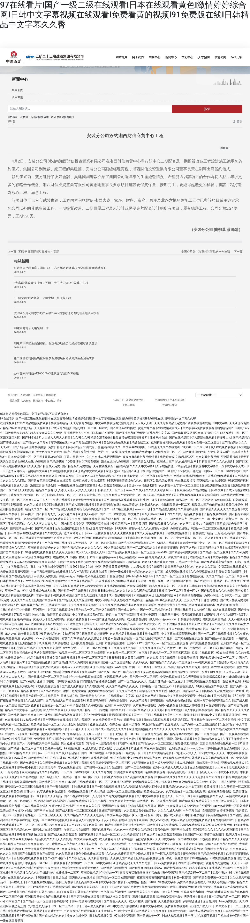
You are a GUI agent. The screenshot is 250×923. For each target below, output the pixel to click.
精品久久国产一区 (37, 509)
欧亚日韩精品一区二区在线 (166, 681)
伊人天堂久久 (230, 801)
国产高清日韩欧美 (194, 452)
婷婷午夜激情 (93, 509)
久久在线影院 (95, 686)
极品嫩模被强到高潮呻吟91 (130, 437)
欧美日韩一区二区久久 (45, 629)
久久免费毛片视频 (76, 762)
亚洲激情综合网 (166, 595)
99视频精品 (43, 877)
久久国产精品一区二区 (220, 576)
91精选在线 (24, 667)
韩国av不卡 (12, 734)
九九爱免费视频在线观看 (147, 566)
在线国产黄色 (152, 757)
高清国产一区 (193, 834)
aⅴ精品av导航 (31, 719)
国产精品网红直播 (67, 714)
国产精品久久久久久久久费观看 (220, 509)
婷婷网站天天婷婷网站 (107, 538)
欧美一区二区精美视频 (222, 719)
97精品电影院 (23, 614)
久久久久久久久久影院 (83, 605)
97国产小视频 (127, 743)
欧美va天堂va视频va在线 (16, 810)
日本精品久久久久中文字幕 (146, 571)
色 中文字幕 (99, 848)
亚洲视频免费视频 (83, 643)
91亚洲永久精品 (136, 710)
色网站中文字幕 (37, 471)
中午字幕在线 (192, 810)
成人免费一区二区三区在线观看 (106, 844)
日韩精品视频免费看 (156, 719)
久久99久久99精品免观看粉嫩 (92, 437)
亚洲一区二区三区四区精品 (124, 791)
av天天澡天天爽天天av (87, 499)
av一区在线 (15, 815)
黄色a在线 (106, 748)
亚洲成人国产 (166, 461)
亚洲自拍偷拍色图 (140, 729)
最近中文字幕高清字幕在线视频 (31, 586)
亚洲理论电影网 (147, 614)
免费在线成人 (99, 724)
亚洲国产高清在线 (98, 523)
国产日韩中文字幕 (122, 911)
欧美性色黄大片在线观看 (89, 480)
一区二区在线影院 (194, 791)
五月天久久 (191, 600)
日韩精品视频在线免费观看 (223, 748)
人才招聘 (25, 395)
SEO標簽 (26, 400)
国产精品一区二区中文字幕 (25, 748)
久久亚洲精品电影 (160, 753)
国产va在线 (28, 681)
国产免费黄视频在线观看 (119, 796)
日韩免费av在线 (112, 777)
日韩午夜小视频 (26, 767)
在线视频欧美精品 (215, 619)
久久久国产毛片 (126, 691)
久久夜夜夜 (11, 681)
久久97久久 (141, 662)
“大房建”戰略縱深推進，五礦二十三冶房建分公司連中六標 (51, 282)
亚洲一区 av (13, 590)
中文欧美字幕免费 (86, 839)
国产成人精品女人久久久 (111, 729)
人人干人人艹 (43, 499)
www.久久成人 (135, 490)
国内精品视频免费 (73, 523)
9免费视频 (132, 882)
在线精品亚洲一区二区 (175, 504)
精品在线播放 (36, 657)
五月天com (111, 738)
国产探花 (151, 901)
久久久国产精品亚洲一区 (219, 757)
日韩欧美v (195, 586)
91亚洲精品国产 (152, 724)
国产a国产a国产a (56, 858)
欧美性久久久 (173, 714)
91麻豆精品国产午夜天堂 (212, 686)
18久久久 (216, 672)
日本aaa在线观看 (103, 432)
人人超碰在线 (202, 609)
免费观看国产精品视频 (50, 461)
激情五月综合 (17, 471)
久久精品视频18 (131, 834)
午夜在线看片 (62, 499)
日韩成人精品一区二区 (153, 519)
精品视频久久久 (45, 839)
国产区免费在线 (26, 915)
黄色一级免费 (118, 571)
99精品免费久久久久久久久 (64, 519)
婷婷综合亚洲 (192, 901)
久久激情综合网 (188, 509)
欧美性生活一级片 (92, 452)
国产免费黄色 (29, 762)
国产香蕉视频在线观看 (22, 891)
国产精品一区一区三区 (37, 901)
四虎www (135, 485)
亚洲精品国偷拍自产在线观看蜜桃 (125, 586)
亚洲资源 (103, 911)
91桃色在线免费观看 (38, 552)
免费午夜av (220, 872)
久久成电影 (69, 848)
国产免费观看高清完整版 (217, 562)
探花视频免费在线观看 (205, 643)
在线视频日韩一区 (28, 796)
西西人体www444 (153, 514)
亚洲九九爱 (21, 485)
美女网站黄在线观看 (101, 691)
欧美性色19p (128, 738)
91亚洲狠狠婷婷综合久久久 (125, 480)
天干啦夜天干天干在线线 (43, 743)
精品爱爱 (59, 801)
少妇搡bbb (205, 695)
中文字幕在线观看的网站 (86, 442)
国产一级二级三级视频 (118, 509)
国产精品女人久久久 (93, 695)
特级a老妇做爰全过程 (91, 576)
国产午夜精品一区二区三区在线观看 (42, 863)
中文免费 (134, 514)
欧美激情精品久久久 (35, 772)
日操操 (202, 896)
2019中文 (113, 906)
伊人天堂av (139, 815)
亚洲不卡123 (135, 643)
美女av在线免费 (77, 915)
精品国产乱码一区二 (33, 695)
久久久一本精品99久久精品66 (133, 829)
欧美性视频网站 (217, 815)
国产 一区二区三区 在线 (31, 824)
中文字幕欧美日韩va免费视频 (50, 571)
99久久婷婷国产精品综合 (127, 600)
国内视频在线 (43, 557)
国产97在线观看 (51, 691)
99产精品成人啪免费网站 (66, 509)
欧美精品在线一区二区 (45, 724)
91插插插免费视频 (191, 595)
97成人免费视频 (61, 428)
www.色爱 (70, 648)
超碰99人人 (224, 437)
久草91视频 (126, 839)
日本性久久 (159, 667)
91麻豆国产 (13, 901)
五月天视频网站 (138, 844)
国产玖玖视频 (44, 528)
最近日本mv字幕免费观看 (219, 667)
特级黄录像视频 (188, 657)
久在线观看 (115, 767)
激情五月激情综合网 (43, 485)
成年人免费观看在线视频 (85, 662)
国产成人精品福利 (67, 753)
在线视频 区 (207, 652)
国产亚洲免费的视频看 (130, 432)
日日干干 (106, 887)
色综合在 (115, 724)
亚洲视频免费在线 (220, 791)
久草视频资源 (165, 466)
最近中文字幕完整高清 (120, 614)
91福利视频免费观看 (66, 672)
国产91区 (242, 461)
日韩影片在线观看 (68, 681)
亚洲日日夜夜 (46, 681)
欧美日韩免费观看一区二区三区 (110, 762)
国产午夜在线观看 (58, 786)
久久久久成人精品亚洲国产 (103, 456)
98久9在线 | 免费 (90, 566)
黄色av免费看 (147, 428)
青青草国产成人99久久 (180, 566)
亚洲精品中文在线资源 (212, 480)
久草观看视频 (207, 915)
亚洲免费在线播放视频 (61, 657)
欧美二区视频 (30, 734)
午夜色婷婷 (52, 868)
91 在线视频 (118, 757)
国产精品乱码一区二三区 (195, 872)
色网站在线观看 (155, 772)
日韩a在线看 (135, 633)
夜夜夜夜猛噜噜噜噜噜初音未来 (140, 872)
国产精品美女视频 (119, 552)
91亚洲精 (137, 748)
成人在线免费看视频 (223, 447)
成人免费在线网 (137, 619)
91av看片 (48, 581)
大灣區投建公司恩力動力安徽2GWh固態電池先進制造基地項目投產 (56, 313)
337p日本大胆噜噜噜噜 (101, 743)
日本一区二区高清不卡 (65, 906)
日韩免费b (189, 853)
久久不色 (185, 523)
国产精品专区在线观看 (179, 734)
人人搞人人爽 (232, 672)
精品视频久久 (141, 762)
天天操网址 (41, 428)
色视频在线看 (99, 571)
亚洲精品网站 (17, 523)
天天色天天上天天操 (122, 801)
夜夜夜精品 (75, 447)
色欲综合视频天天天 (148, 839)
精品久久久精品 (52, 796)
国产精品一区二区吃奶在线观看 (95, 609)
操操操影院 (191, 714)
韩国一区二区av (139, 667)
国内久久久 (117, 710)
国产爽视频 (86, 834)
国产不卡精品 (132, 672)
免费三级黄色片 (15, 657)
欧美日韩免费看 (28, 633)
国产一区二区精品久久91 (156, 609)
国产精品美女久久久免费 (217, 590)
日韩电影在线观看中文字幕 (92, 891)
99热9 (20, 834)
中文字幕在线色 (21, 820)
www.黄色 (20, 757)
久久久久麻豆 (148, 648)
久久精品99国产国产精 (108, 719)
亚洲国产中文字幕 (45, 600)
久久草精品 (117, 633)
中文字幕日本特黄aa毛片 (97, 629)
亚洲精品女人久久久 (77, 432)
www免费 (121, 667)
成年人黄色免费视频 (150, 533)
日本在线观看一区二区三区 (25, 456)
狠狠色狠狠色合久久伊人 (208, 796)
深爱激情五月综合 (186, 743)
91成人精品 (98, 791)
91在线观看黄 (81, 786)
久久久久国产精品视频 (142, 590)
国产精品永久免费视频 (76, 466)
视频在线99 (61, 557)
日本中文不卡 (222, 906)
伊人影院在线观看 (203, 437)
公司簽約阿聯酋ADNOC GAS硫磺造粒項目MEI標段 (46, 373)
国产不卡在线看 (181, 829)
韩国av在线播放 (165, 777)
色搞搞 (145, 538)
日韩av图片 (27, 514)
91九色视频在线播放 (41, 882)
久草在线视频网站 (160, 495)
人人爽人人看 (144, 423)
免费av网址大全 (214, 595)
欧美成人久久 (150, 504)
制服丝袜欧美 (92, 519)
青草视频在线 (59, 442)
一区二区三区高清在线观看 (113, 781)
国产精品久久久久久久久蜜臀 (43, 648)
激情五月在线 (65, 882)
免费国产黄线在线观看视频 (193, 423)
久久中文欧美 (53, 533)
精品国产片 (18, 743)
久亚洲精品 (227, 724)
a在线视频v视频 (62, 595)
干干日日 (109, 734)
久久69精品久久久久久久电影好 (84, 815)
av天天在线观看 (135, 657)
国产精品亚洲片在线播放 (30, 447)
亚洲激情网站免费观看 (129, 772)
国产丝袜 (153, 824)
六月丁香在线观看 (227, 538)
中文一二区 (233, 595)
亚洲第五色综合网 (12, 624)
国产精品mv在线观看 (15, 629)
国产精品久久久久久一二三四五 (170, 662)
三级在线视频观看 (144, 896)
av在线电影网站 (216, 705)
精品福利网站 (30, 691)
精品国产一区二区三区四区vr (195, 499)
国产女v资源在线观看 (70, 738)
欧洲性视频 (7, 423)
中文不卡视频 (229, 772)
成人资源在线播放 (177, 571)
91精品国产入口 (191, 691)
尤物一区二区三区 (162, 538)
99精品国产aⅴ (121, 523)
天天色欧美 (161, 829)
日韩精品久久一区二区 (109, 490)
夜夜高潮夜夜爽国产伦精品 (154, 877)
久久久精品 (49, 562)
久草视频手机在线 (61, 471)
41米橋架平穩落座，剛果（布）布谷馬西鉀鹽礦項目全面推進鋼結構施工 (60, 267)
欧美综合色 (40, 887)
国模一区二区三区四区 (92, 657)
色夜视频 (36, 710)
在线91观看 (150, 485)
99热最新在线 (209, 839)
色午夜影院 (60, 901)
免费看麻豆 (224, 605)
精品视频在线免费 (22, 595)
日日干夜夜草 (133, 719)
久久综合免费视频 (82, 423)
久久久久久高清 (206, 566)
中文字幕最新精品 (17, 566)
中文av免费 (134, 757)
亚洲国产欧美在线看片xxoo (183, 629)
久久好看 (28, 638)
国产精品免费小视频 (211, 853)
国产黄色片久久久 (115, 901)
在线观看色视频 (56, 605)
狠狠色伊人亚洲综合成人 (86, 820)
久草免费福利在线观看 (52, 791)
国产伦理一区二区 (199, 729)
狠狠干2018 (149, 882)
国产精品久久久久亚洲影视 (76, 600)
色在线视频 (12, 719)
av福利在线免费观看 (81, 781)
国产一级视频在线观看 (234, 734)
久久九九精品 (98, 801)
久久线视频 (26, 490)
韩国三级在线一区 (214, 629)
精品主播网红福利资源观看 (175, 738)
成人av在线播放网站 (27, 562)
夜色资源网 (169, 872)
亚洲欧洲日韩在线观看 (216, 485)
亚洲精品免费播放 (233, 762)
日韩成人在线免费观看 (47, 829)
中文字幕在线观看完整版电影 (114, 423)
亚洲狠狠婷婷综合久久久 (44, 547)
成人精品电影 (186, 762)
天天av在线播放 (238, 619)
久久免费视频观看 (170, 901)
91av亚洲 (69, 633)
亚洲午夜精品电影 (101, 667)
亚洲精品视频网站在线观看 (168, 442)
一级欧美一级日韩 (135, 753)
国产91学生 (29, 437)
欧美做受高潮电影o (170, 896)
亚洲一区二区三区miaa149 (149, 552)
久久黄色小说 (85, 475)
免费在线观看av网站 (111, 562)
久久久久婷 (155, 710)
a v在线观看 (114, 753)
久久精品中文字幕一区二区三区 (179, 485)
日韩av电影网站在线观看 (86, 901)
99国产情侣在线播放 (190, 863)
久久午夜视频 (94, 705)
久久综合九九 (74, 710)
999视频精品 (200, 858)
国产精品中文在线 (149, 624)
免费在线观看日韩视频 (14, 571)
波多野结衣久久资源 (159, 638)
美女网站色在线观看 (117, 442)
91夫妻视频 (131, 538)
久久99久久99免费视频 (218, 824)
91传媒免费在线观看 (228, 571)
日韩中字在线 (67, 562)
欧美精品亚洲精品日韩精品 (25, 911)
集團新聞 (17, 90)
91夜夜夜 (176, 844)
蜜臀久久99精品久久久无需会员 (37, 475)
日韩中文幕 (216, 490)
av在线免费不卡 (57, 624)
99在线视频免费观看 (223, 858)
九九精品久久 (158, 557)
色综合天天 (90, 624)
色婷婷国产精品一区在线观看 (190, 581)
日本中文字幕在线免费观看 (47, 566)
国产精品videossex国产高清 (118, 624)
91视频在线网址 (144, 595)
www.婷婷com (131, 504)
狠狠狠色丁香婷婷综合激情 (98, 681)
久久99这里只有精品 (66, 586)
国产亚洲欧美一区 (148, 915)
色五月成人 (172, 724)
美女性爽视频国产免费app (136, 452)
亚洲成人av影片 (88, 514)
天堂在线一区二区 (107, 834)
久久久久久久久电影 (191, 777)
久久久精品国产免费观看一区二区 (125, 495)
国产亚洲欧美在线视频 (57, 719)
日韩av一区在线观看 (96, 533)
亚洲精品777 (94, 738)
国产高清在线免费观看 (139, 777)
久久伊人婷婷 (33, 504)
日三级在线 (60, 877)
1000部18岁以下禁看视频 (83, 461)
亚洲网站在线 (159, 437)
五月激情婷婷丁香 (56, 729)
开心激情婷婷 (127, 557)
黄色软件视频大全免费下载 (211, 848)
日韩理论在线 (210, 600)
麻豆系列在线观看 (155, 748)
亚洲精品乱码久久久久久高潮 (132, 863)
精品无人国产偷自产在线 (208, 504)
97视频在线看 (155, 629)
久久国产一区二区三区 (170, 576)
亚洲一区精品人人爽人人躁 (170, 767)
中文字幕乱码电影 (118, 815)
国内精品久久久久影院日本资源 (158, 691)
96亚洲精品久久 (50, 633)
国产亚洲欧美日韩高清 (187, 471)
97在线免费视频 (124, 915)
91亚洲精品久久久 (20, 753)
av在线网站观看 (35, 624)
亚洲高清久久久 (203, 829)
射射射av (85, 528)
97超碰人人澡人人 (186, 753)
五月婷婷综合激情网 (230, 523)
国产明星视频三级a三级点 (36, 777)
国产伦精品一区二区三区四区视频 (94, 542)
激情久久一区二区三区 (176, 796)
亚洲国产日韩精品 (110, 810)
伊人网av (155, 619)
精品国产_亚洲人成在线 (63, 695)
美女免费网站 (56, 619)
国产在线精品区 (179, 437)
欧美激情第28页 (24, 452)
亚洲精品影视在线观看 (150, 858)
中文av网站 (102, 600)
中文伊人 (218, 519)
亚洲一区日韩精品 (237, 805)
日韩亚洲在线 (116, 576)
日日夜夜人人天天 (207, 772)
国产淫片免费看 (29, 705)
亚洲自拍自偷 (28, 643)
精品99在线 (167, 456)
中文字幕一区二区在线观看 (180, 839)
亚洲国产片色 (159, 844)
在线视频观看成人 (169, 428)
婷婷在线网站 (70, 629)
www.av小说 (143, 509)
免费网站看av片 (223, 820)
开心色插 (16, 648)
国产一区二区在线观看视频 (215, 633)
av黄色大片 (165, 475)
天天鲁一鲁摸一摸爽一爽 (154, 581)
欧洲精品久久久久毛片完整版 (152, 781)
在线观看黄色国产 (236, 547)
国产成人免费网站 (163, 762)
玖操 (195, 652)
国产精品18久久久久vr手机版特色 (32, 872)
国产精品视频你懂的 (114, 868)
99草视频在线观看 (175, 624)
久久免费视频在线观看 (161, 657)
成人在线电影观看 (120, 595)
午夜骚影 (136, 848)
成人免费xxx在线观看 (197, 805)
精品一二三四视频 (96, 710)
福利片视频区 (82, 719)
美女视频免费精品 (199, 820)
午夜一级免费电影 (178, 858)
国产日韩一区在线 (95, 767)
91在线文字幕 (167, 882)
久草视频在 (173, 791)
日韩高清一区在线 (208, 762)
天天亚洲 (190, 896)
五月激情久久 (147, 738)
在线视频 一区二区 (133, 638)
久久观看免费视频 (51, 762)
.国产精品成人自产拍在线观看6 (65, 700)
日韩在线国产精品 (201, 533)
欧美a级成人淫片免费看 (218, 691)
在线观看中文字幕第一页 (209, 466)
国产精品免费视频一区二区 (210, 877)
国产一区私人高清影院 (166, 853)
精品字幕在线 (198, 868)
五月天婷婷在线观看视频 (80, 911)
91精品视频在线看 (216, 514)
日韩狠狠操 (156, 700)
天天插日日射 (232, 714)
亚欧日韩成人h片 (219, 452)
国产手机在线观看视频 (132, 542)
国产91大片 (213, 777)
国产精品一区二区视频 (214, 552)
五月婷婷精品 (22, 619)
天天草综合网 (53, 456)
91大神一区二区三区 (195, 447)
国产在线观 (71, 452)
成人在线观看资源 (225, 609)
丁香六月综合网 (193, 844)
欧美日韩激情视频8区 (184, 887)
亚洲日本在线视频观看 (111, 643)
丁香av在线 (43, 595)
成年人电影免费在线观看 (221, 844)
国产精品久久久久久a (53, 781)
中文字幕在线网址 (134, 447)
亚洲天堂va (113, 471)
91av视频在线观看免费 (130, 629)
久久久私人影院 (63, 552)
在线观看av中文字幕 (121, 695)
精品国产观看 (45, 490)
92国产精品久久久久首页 (184, 667)
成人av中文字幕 (53, 710)
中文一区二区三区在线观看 (216, 542)
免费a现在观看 (119, 700)
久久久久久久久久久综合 (170, 729)
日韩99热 (7, 738)
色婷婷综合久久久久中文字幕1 (135, 466)
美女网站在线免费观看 (28, 858)
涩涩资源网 (210, 901)
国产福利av (119, 891)
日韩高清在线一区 (22, 528)
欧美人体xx (233, 834)
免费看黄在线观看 (177, 906)
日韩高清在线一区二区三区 (64, 495)
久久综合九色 (77, 858)
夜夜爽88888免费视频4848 (140, 456)
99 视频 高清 (72, 748)
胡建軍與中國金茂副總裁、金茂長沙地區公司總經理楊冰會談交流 (55, 343)
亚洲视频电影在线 (108, 504)
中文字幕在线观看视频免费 (178, 633)
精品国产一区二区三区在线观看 (70, 772)
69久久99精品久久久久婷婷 (191, 781)
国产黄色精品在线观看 (189, 638)
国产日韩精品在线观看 (118, 499)
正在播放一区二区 (53, 705)
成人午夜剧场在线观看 (199, 710)
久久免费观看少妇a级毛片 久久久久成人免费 (153, 810)
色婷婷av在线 (54, 748)
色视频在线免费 (78, 791)
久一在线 (112, 452)
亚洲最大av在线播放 (82, 877)
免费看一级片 (199, 672)
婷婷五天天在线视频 (75, 667)
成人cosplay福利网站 (156, 672)
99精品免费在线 (190, 824)
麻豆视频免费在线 (33, 605)
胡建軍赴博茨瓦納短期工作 (31, 328)
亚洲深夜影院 (25, 686)
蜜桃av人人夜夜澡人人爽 (68, 844)
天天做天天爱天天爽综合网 (42, 848)
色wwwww (169, 619)
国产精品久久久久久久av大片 (230, 624)
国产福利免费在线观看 (85, 896)
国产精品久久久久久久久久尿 (82, 805)
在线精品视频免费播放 (142, 805)
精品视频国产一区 (159, 471)
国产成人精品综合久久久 (205, 911)
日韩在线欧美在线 (190, 619)
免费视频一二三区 (67, 872)
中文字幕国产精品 (224, 557)
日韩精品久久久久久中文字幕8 (182, 786)
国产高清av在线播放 (123, 428)
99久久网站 (67, 475)
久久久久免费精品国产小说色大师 (121, 605)
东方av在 (10, 633)
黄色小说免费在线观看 (90, 853)
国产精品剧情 (223, 695)
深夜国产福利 (177, 557)
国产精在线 (186, 801)
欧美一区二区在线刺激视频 (50, 820)
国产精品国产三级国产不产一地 (190, 519)
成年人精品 (178, 820)
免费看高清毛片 (44, 738)
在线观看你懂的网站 (179, 700)
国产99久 (94, 777)
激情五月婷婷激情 (59, 614)
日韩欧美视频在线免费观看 (203, 681)
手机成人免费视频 (45, 576)
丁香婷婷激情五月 (199, 557)
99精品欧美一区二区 (167, 452)
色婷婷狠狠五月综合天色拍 (54, 538)
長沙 (59, 400)
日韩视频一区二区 (170, 590)
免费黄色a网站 (180, 528)
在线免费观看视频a (170, 834)
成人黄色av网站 (146, 695)
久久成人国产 (34, 700)
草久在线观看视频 (70, 767)
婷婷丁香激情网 (214, 834)
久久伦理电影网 (186, 461)
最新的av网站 (189, 547)
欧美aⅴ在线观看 (204, 523)
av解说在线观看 (236, 796)
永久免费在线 (92, 495)
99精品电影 (183, 466)
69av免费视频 (228, 901)
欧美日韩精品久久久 (208, 738)
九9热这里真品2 (38, 906)
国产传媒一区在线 (110, 672)
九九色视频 (121, 748)
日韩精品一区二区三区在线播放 (24, 786)
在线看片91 (18, 662)
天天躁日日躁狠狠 (120, 714)
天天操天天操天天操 (116, 566)
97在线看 (239, 695)
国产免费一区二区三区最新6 (199, 724)
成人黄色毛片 (108, 839)
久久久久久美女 (21, 600)
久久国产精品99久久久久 (122, 686)
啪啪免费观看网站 (28, 542)
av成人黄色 (89, 748)
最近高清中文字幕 (87, 882)
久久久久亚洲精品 (227, 829)
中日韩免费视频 (195, 815)
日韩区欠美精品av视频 (159, 480)
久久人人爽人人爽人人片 (43, 523)
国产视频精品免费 (39, 662)
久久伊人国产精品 (122, 858)
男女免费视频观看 (73, 743)
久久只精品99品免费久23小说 (141, 786)
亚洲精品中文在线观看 (89, 471)
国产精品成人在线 (164, 509)
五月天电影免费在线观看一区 (219, 743)
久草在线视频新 (103, 466)
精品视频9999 (87, 562)
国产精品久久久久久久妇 (152, 911)
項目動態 (17, 97)
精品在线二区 (140, 442)
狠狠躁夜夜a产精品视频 (192, 490)
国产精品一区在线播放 (72, 590)
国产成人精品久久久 (52, 915)
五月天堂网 (140, 523)
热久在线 (39, 614)
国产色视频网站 (102, 829)
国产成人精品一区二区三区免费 (76, 810)
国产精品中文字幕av (35, 442)
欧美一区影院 (182, 877)
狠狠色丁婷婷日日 (19, 609)
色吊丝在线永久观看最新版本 (196, 605)
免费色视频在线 (170, 676)
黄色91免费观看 (77, 619)
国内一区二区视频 (93, 753)
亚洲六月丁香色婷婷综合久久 (102, 447)
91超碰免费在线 (77, 801)
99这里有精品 (72, 734)
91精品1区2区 (185, 456)
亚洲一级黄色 (132, 724)
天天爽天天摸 (92, 734)
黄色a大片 (39, 619)
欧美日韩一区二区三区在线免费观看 (139, 734)
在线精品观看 (100, 757)
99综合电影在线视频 (13, 466)
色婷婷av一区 (109, 872)
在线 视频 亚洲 (232, 681)
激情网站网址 (73, 533)
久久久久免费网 (102, 772)
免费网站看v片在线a (109, 475)
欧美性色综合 (178, 911)
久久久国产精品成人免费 (44, 466)
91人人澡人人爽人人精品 (54, 437)
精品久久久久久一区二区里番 (168, 586)
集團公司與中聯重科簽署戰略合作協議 (205, 251)
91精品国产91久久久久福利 (217, 461)
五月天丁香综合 (103, 528)
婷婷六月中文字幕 (68, 581)
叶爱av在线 (112, 638)
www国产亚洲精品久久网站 (108, 619)
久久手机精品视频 (185, 495)
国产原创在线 (129, 906)
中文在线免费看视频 (94, 714)
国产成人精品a (174, 815)
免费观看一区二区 (201, 648)
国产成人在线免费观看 (234, 600)
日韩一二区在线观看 (223, 781)
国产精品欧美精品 (17, 432)
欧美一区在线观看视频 (29, 519)
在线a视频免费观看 (220, 475)
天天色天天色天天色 (49, 452)
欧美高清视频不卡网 (180, 772)
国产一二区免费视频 (138, 767)
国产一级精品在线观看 (163, 542)
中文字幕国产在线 (112, 882)
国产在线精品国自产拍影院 (36, 853)
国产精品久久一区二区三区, (155, 743)
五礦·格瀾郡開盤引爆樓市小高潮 (38, 251)
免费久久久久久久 (207, 801)
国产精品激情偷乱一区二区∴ (218, 657)
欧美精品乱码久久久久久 (220, 586)
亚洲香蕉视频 (230, 456)
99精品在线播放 (78, 757)
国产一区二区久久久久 (132, 681)
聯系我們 (51, 395)
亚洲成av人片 (10, 605)
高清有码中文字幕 (211, 547)
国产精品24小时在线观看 (27, 868)
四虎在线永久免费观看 (115, 461)
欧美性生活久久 (154, 791)
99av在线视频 (225, 652)
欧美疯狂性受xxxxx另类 (154, 820)
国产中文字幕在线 (148, 796)
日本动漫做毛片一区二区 (225, 896)
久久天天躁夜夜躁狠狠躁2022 (201, 676)
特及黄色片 (137, 824)
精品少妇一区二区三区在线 (90, 428)
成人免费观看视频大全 (112, 485)
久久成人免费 (223, 432)
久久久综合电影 (209, 495)
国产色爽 (7, 519)
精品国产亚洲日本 (134, 471)
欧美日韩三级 (24, 738)
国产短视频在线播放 (127, 887)
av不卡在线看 (75, 705)
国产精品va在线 (38, 757)
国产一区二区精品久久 (141, 547)
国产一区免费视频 (207, 734)
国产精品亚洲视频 (232, 495)
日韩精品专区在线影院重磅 (174, 848)
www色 (142, 557)
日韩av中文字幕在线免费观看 (24, 533)
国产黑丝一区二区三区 (144, 676)
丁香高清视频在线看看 (28, 729)
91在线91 (149, 834)
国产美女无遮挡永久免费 (91, 595)
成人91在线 (136, 901)
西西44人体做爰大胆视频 (158, 562)
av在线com (167, 499)
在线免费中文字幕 (159, 432)
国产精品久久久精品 (85, 887)
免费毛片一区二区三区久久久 (43, 815)
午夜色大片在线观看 (47, 667)
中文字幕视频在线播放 (56, 542)
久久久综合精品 (164, 423)
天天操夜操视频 (191, 614)
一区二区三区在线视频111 (95, 648)
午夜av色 (55, 805)
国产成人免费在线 (73, 686)
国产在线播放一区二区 (173, 648)
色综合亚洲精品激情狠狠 (190, 475)
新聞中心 (38, 395)
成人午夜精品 (169, 824)
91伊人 (26, 590)
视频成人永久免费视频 (116, 896)
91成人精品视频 (172, 915)
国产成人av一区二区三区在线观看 (167, 643)
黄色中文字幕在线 (151, 906)
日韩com (30, 791)
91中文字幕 (220, 423)
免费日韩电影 (57, 447)
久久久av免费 (240, 552)
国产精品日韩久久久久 (164, 523)
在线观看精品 (59, 423)
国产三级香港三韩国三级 (70, 777)
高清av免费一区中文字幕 (140, 475)
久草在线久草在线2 (34, 805)
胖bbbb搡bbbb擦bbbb (140, 576)
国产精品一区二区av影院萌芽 (116, 877)
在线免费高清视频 (201, 767)
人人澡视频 (64, 839)
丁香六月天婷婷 (74, 456)
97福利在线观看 (36, 834)
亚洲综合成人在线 (44, 590)
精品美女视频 (174, 710)
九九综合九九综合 (125, 648)
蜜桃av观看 (152, 633)
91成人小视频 (217, 882)
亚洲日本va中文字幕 (118, 705)
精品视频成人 (186, 686)
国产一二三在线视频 (113, 514)
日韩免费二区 (22, 887)
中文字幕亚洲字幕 (21, 839)
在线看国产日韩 (169, 614)
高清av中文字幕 (210, 714)
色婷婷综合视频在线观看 (86, 676)
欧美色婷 (76, 624)
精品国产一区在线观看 (96, 581)
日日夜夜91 (115, 657)
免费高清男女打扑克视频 (218, 810)
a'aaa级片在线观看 (48, 638)
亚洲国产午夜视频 (114, 805)
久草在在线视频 (118, 848)
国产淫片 (191, 915)
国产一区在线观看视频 (106, 786)
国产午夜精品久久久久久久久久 (82, 547)
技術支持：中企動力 (44, 400)
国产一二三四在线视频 (148, 714)
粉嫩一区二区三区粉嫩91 (16, 801)
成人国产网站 (223, 648)
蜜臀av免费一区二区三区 (204, 442)
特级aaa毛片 (67, 576)
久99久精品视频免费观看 (32, 423)
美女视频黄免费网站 (155, 887)
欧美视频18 (211, 786)
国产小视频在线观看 (77, 796)
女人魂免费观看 (92, 586)
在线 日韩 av (58, 757)
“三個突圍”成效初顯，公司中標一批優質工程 (42, 298)
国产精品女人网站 (144, 461)
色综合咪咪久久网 (218, 891)
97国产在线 (77, 557)
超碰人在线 (26, 461)
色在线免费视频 (185, 480)
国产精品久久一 (21, 829)
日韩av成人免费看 (93, 906)
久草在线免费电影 (193, 891)
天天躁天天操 (188, 542)
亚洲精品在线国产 (220, 868)
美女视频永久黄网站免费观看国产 (35, 652)
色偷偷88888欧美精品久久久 (107, 590)
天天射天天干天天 (81, 729)
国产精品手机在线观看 (183, 552)
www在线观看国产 (204, 662)
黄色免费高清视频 (217, 863)
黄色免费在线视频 (211, 887)
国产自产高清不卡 (12, 552)
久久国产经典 (139, 700)
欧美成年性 (89, 672)
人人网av (221, 767)
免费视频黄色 (195, 576)
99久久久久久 (58, 824)
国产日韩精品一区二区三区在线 (48, 676)
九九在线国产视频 (66, 528)
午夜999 (72, 566)
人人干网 (84, 848)
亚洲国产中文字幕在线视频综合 (53, 609)
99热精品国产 (43, 801)
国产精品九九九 (46, 514)
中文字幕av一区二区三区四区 (195, 538)
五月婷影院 (12, 772)
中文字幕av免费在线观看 (199, 428)
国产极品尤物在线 (176, 868)
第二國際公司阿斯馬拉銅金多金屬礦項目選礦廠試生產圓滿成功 (54, 358)
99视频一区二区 (35, 495)
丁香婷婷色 (15, 495)
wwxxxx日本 (223, 499)
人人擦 (96, 796)
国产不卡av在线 (44, 810)
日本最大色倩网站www (102, 557)
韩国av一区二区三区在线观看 (222, 471)
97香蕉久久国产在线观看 (164, 447)
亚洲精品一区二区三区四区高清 (170, 652)
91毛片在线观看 (60, 887)
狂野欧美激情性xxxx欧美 (16, 557)
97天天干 (121, 528)
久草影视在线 (61, 643)
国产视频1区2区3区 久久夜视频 (192, 432)
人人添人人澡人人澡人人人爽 (74, 490)
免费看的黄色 (167, 605)
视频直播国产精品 (25, 781)
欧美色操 (16, 791)
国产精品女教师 (239, 514)
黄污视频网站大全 (116, 676)
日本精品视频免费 (101, 915)
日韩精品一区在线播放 (225, 581)
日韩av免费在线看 (164, 863)
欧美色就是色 (235, 504)
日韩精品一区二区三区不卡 (157, 686)
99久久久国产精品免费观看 (184, 514)
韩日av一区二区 (43, 753)
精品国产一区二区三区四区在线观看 (82, 652)
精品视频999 (180, 672)
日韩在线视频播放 (176, 533)
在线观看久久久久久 (21, 877)
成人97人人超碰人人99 (91, 552)
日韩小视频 (46, 891)
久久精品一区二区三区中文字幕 (127, 652)
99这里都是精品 (114, 547)
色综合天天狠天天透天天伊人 (80, 868)
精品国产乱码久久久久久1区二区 (29, 844)
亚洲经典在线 (178, 748)
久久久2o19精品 (199, 624)
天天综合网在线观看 (75, 724)
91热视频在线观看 (48, 686)
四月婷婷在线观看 (124, 581)
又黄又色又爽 (67, 514)
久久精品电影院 (98, 858)
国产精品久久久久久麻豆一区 (147, 891)
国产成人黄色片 (128, 609)
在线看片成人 (227, 662)
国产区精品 (60, 662)
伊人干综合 (111, 820)
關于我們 (13, 395)
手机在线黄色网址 (229, 915)
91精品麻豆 (133, 562)
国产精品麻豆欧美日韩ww (146, 868)
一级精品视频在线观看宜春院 (77, 485)
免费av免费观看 (168, 705)
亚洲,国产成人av (201, 906)
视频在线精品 (183, 609)
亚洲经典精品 (90, 872)
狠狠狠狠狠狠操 (168, 547)
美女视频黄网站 (51, 734)
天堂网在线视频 (53, 504)
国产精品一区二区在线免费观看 (157, 801)
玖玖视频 (44, 643)
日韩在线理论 (17, 882)
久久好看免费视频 (208, 456)
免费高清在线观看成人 (233, 566)
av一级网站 (46, 714)
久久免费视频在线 (202, 571)
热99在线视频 (82, 538)
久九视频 (173, 891)
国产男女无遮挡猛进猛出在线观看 (50, 480)
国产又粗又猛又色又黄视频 (86, 824)
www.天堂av (196, 748)
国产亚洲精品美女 (117, 824)
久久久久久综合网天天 (160, 490)
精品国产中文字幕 (17, 710)
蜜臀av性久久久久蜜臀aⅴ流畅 (149, 528)
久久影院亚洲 (65, 853)
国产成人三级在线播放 (80, 504)
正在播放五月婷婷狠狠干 (92, 633)
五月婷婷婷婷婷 (225, 533)
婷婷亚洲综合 (128, 820)
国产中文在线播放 (170, 805)
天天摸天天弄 (48, 767)
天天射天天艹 (53, 911)
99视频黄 (17, 504)
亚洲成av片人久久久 (212, 753)
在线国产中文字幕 (188, 562)
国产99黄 (150, 848)
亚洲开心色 (198, 719)
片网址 (240, 691)
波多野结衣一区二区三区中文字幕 (89, 863)
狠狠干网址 (155, 815)
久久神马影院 (79, 571)
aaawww (218, 805)
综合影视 (150, 605)
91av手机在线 (32, 581)
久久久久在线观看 (123, 533)
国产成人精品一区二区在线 (119, 519)
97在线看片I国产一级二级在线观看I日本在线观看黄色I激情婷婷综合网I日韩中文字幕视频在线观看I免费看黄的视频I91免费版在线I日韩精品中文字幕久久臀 (124, 14)
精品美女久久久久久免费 (46, 432)
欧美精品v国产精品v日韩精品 (182, 757)
